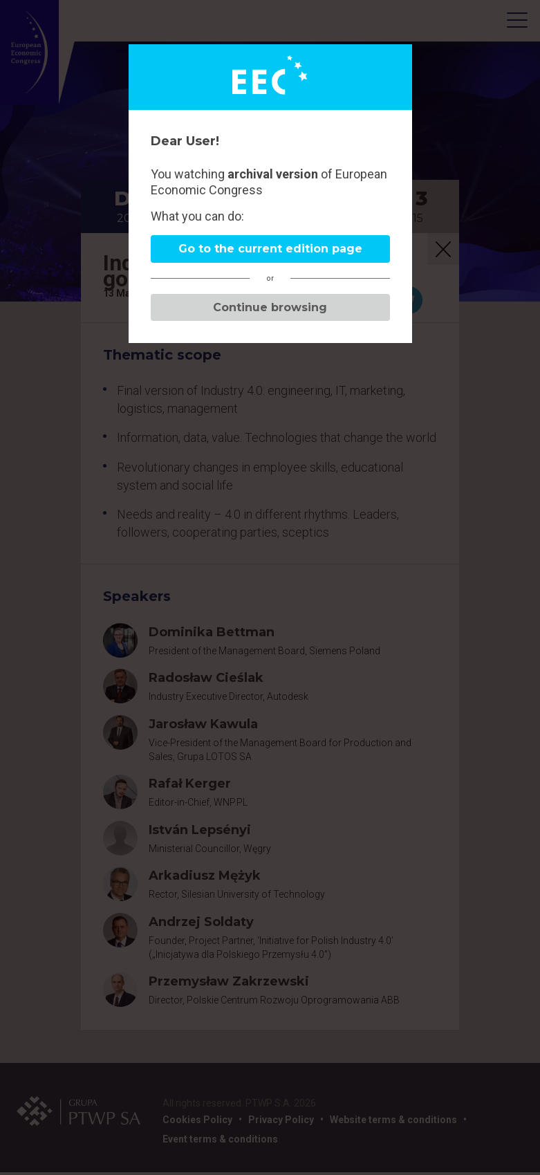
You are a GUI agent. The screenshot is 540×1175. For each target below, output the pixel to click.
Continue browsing (270, 307)
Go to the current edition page (270, 248)
